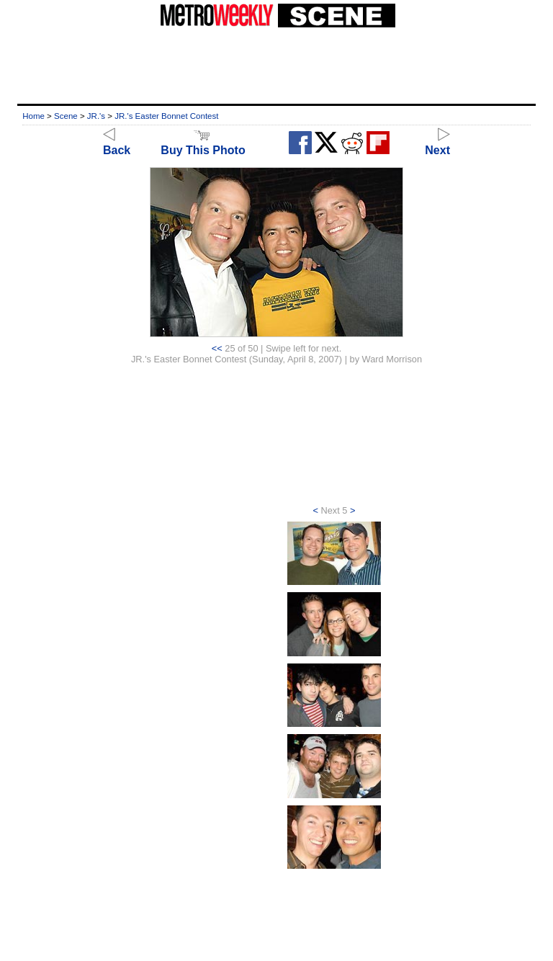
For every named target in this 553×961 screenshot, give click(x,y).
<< (217, 348)
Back (116, 143)
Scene (66, 116)
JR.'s (96, 116)
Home (33, 116)
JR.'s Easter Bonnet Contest (166, 116)
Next (437, 143)
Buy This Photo (203, 143)
